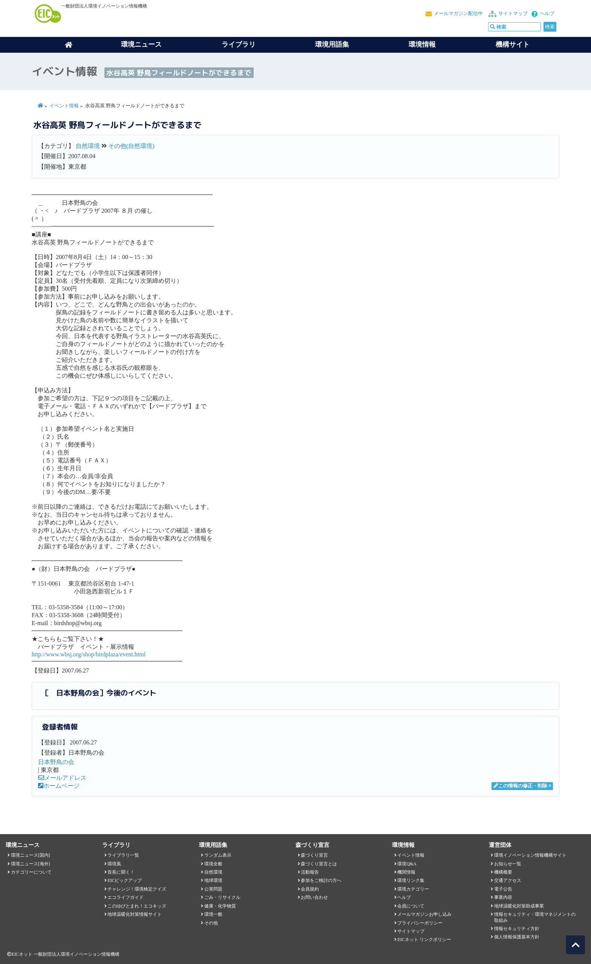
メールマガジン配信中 (458, 13)
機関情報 (406, 872)
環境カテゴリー (413, 889)
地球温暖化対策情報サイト (134, 914)
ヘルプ (547, 13)
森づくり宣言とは (319, 863)
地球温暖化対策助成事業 (519, 906)
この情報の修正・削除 (520, 786)
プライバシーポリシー (419, 923)
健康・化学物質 (220, 906)
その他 (211, 923)
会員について (410, 906)
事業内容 (503, 897)
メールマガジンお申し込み (424, 914)
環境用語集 (332, 44)
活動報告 (310, 872)
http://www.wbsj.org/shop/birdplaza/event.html (88, 654)
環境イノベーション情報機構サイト (530, 855)
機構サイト (513, 44)
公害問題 (213, 889)
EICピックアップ (124, 880)
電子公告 (503, 889)
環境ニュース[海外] (30, 863)
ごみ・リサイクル (222, 897)
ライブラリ (239, 44)
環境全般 (213, 863)
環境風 (114, 863)
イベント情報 (64, 105)
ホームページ (59, 785)
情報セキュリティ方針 (516, 928)
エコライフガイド (125, 897)
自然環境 (88, 146)
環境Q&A (406, 863)
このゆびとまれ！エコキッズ (136, 906)
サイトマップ (513, 13)
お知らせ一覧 (507, 863)
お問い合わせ (314, 897)
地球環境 (213, 880)
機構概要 (503, 872)
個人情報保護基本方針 (516, 937)
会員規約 (310, 889)
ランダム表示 (217, 855)
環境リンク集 (410, 880)
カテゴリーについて (31, 872)
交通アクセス (507, 880)
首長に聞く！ (121, 872)
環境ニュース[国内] (30, 855)
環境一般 (213, 914)
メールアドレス (62, 778)
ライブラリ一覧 (123, 855)
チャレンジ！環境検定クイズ (136, 889)
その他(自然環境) (131, 146)
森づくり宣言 (314, 855)
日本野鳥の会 (56, 762)
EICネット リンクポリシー (424, 939)
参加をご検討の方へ (321, 880)
